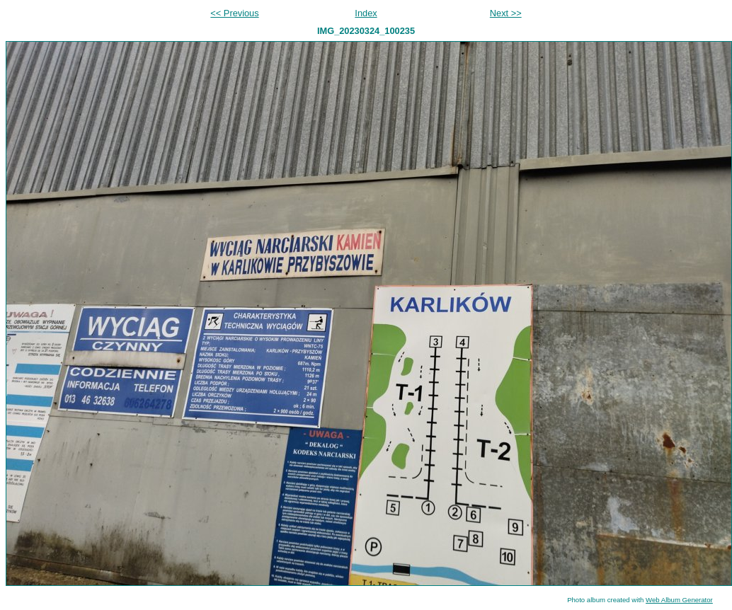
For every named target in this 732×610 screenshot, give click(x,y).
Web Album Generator (679, 600)
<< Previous (234, 13)
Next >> (506, 13)
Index (366, 13)
